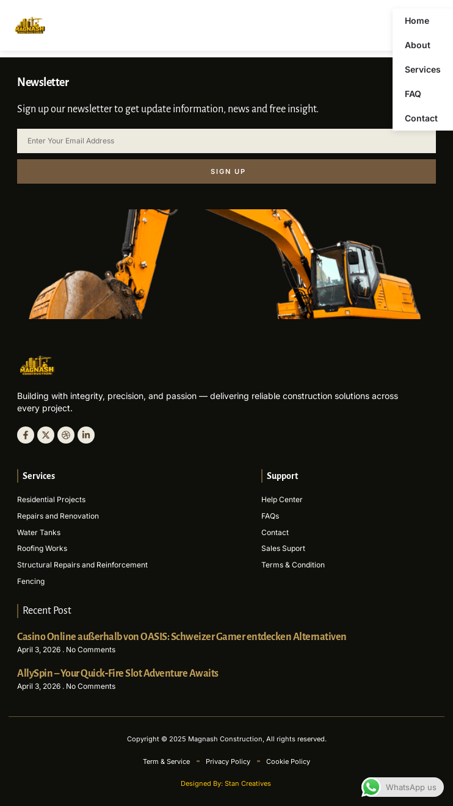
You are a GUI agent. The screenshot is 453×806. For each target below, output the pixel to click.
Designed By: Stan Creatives (227, 783)
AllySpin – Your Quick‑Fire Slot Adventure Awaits (118, 673)
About (417, 45)
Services (423, 69)
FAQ (413, 93)
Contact (421, 118)
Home (417, 20)
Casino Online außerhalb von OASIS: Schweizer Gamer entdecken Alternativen (182, 636)
